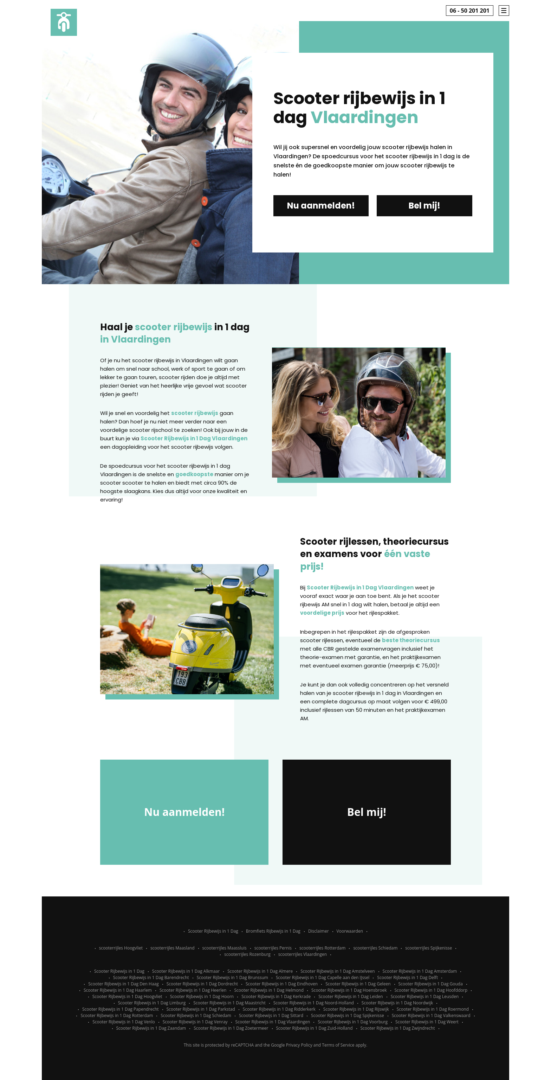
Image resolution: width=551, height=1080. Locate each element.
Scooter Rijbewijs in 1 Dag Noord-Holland (313, 1003)
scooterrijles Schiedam (375, 948)
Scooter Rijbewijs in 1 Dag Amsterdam (420, 971)
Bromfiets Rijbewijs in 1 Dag (273, 931)
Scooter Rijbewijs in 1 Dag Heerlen (193, 990)
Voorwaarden (350, 931)
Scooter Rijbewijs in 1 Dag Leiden (350, 996)
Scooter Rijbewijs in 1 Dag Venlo (123, 1022)
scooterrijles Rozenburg (247, 954)
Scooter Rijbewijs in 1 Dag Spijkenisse (347, 1015)
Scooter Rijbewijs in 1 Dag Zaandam (151, 1028)
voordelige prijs (322, 612)
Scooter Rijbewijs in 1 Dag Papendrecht (120, 1009)
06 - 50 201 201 (470, 10)
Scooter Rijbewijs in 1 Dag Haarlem (118, 990)
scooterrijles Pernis (273, 948)
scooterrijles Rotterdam (322, 948)
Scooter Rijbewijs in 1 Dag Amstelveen (337, 971)
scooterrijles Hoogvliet (121, 948)
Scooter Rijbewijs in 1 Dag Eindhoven (282, 984)
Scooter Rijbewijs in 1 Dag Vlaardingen (194, 438)
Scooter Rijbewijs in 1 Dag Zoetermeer (231, 1028)
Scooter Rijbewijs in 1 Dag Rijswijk (356, 1009)
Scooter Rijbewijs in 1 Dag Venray (195, 1022)
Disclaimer (318, 931)
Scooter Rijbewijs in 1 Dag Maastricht (229, 1003)
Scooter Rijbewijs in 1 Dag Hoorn (202, 996)
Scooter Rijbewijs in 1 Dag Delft (407, 977)
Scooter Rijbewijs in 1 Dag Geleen (357, 984)
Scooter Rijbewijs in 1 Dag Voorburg (353, 1022)
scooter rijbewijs (194, 413)
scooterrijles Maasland (172, 948)
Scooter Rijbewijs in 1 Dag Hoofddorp (431, 990)
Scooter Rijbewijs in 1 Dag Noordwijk (397, 1003)
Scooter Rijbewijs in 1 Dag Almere (260, 971)
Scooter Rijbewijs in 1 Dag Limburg (152, 1003)
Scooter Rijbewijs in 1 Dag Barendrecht (151, 977)
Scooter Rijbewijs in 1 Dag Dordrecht (202, 984)
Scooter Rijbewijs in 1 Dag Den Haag (123, 984)
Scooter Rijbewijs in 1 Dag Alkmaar (186, 971)
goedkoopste (194, 474)
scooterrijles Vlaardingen (302, 954)
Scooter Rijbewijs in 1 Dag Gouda (430, 984)
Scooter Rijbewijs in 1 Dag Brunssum (232, 977)
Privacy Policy (299, 1045)
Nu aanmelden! (321, 205)
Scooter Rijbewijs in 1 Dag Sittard (271, 1015)
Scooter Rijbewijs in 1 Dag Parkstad (201, 1009)
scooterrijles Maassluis (224, 948)
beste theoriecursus (411, 640)
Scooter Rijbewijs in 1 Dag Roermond (433, 1009)
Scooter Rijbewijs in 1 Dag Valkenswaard (431, 1015)
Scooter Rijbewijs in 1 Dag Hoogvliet (127, 996)
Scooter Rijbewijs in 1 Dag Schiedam (196, 1015)
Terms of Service (338, 1045)
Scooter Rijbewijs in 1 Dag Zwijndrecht (398, 1028)
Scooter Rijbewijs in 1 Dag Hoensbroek (349, 990)
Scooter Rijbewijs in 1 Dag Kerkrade (276, 996)
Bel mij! (424, 205)
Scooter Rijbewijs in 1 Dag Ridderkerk (279, 1009)
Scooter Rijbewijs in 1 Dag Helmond (269, 990)
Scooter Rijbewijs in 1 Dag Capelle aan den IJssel (322, 977)
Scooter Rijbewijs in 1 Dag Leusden (425, 996)
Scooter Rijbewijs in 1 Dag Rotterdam (116, 1015)
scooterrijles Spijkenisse (428, 948)
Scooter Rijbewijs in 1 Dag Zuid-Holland (314, 1028)
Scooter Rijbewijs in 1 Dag (213, 931)
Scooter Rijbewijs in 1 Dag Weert (427, 1022)
